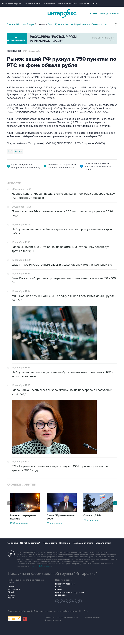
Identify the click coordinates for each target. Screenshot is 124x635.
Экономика (41, 24)
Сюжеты (95, 24)
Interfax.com (49, 3)
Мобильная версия (11, 3)
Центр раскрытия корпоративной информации (69, 593)
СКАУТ (11, 592)
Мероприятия (103, 543)
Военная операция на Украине (23, 517)
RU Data (58, 589)
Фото (104, 24)
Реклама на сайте (83, 543)
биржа (18, 151)
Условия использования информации (61, 617)
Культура (59, 24)
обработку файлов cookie (40, 566)
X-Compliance (14, 589)
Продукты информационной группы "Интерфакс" (52, 573)
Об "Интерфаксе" (32, 3)
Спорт (51, 24)
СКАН (58, 587)
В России (21, 24)
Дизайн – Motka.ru (92, 617)
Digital (77, 24)
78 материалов (91, 520)
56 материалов (54, 523)
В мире (30, 24)
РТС (10, 151)
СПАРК (11, 586)
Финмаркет (84, 3)
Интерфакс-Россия (67, 3)
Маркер (11, 595)
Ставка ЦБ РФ (92, 515)
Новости (86, 24)
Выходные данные (53, 620)
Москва (69, 24)
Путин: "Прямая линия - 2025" (61, 517)
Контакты (12, 543)
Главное (11, 24)
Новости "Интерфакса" (65, 584)
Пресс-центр (50, 543)
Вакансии (64, 543)
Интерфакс (62, 13)
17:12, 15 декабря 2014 (32, 51)
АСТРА (11, 598)
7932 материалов (19, 523)
